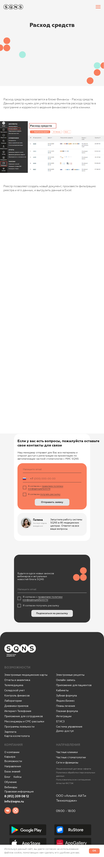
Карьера (9, 756)
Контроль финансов (17, 695)
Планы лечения (65, 706)
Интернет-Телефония (17, 711)
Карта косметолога (17, 736)
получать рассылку (50, 494)
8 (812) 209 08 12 (16, 796)
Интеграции (63, 716)
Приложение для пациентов (74, 685)
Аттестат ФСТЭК (65, 783)
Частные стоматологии (71, 757)
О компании (11, 752)
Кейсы (17, 777)
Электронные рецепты (70, 675)
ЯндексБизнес (65, 700)
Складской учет (14, 690)
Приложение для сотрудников (23, 716)
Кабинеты (62, 690)
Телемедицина (13, 685)
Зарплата (10, 732)
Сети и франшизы (67, 762)
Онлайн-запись (65, 680)
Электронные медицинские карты (25, 675)
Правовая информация (19, 791)
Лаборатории (13, 700)
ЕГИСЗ (60, 721)
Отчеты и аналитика (17, 680)
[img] (7, 810)
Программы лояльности (19, 726)
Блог (7, 777)
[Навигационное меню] (98, 7)
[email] (52, 469)
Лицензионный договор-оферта (73, 768)
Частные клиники (67, 752)
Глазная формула (67, 711)
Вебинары (10, 787)
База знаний (12, 771)
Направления (12, 766)
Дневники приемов (16, 706)
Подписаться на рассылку (52, 613)
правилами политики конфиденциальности (45, 487)
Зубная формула (66, 695)
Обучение (10, 782)
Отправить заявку (52, 502)
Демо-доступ (65, 731)
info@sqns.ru (14, 801)
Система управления (69, 726)
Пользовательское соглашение (73, 779)
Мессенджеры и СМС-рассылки (24, 721)
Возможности (13, 761)
